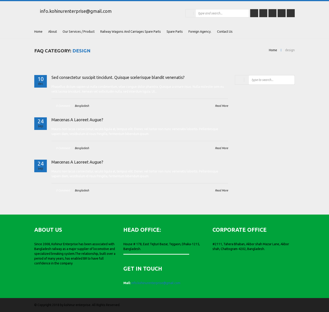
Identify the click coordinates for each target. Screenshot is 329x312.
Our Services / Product (79, 31)
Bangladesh (82, 105)
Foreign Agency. (199, 31)
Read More (221, 105)
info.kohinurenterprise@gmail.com (76, 11)
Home (38, 31)
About (52, 31)
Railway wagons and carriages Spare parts (130, 31)
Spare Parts (175, 31)
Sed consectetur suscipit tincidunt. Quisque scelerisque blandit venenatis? (118, 77)
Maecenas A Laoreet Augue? (77, 119)
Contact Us (225, 31)
